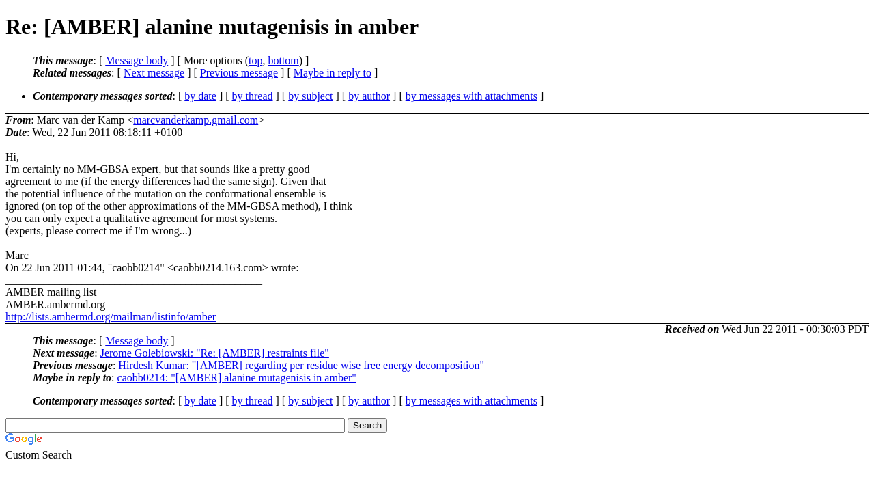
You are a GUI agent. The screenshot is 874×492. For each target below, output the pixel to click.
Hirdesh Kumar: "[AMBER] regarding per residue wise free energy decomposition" (301, 365)
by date (200, 96)
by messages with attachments (471, 96)
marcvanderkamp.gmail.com (195, 120)
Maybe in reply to (332, 73)
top (255, 60)
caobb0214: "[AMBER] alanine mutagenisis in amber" (236, 377)
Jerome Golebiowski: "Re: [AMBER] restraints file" (214, 353)
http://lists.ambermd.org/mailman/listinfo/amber (110, 317)
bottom (283, 60)
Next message (154, 73)
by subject (310, 96)
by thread (252, 96)
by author (369, 96)
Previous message (239, 73)
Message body (136, 60)
